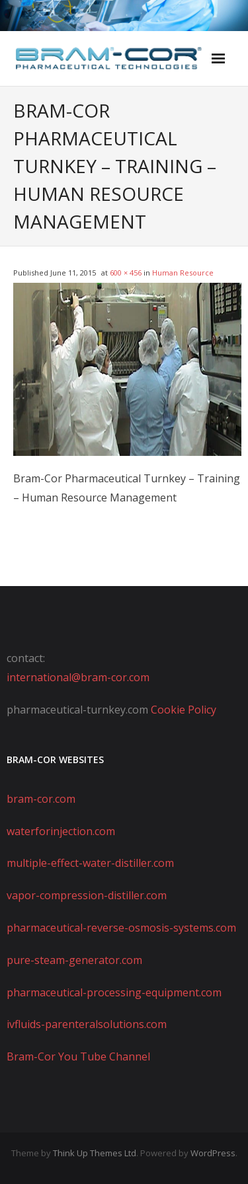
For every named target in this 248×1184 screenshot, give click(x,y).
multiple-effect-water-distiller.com (90, 863)
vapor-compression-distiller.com (87, 895)
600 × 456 (126, 273)
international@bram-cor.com (78, 677)
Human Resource (183, 273)
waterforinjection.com (61, 831)
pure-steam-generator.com (74, 960)
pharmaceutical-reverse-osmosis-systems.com (121, 927)
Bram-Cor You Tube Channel (78, 1056)
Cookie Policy (183, 709)
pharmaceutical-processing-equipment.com (114, 992)
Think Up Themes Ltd (94, 1153)
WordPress (212, 1153)
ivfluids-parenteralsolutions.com (87, 1024)
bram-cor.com (41, 799)
